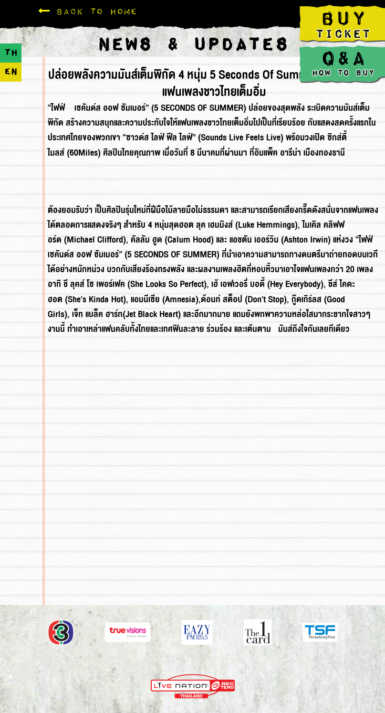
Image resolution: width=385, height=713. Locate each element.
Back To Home (87, 11)
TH (11, 53)
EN (10, 72)
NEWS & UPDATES (192, 45)
